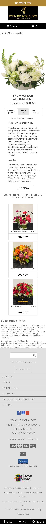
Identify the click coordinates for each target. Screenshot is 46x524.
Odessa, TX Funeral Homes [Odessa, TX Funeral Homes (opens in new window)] (17, 488)
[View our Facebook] (19, 413)
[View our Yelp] (27, 413)
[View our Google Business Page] (23, 413)
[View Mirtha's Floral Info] (23, 254)
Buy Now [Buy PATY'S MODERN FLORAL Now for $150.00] (23, 237)
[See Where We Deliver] (23, 369)
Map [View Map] (23, 521)
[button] (23, 461)
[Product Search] (23, 355)
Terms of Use (23, 514)
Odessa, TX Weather (11, 501)
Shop (11, 26)
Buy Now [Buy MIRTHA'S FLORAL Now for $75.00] (23, 274)
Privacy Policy (12, 510)
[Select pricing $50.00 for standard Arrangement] (10, 111)
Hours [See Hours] (38, 521)
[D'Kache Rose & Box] (23, 20)
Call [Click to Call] (8, 521)
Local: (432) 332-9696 (23, 433)
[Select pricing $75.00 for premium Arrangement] (35, 111)
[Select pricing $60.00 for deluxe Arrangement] (23, 111)
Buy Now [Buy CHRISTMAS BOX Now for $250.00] (23, 312)
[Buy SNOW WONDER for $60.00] (23, 188)
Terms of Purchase (30, 510)
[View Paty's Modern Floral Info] (23, 217)
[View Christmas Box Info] (23, 292)
